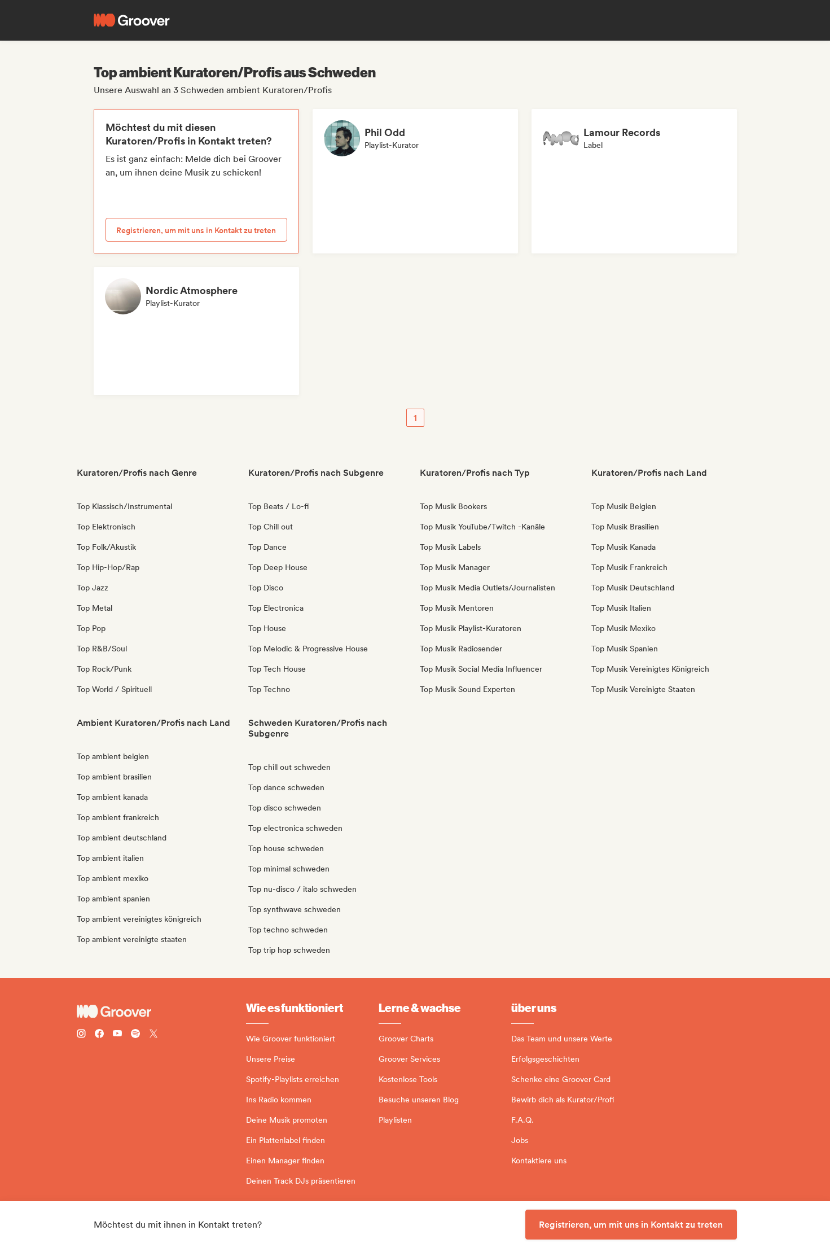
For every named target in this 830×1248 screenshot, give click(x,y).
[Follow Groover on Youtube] (117, 1035)
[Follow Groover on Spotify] (135, 1035)
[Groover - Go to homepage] (161, 1011)
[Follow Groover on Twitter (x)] (153, 1035)
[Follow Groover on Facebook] (99, 1035)
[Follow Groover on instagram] (81, 1035)
